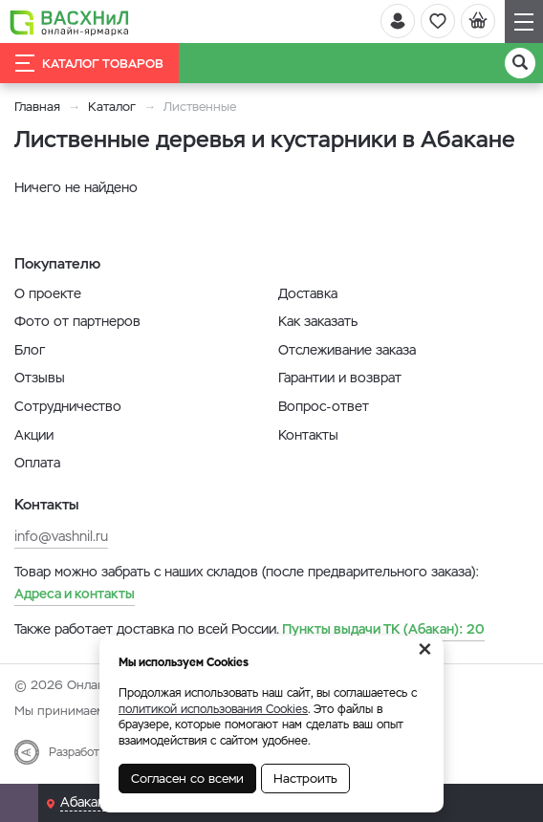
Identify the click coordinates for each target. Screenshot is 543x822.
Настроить (305, 778)
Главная (37, 106)
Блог (29, 349)
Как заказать (318, 321)
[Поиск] (520, 63)
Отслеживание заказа (347, 349)
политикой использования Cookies (213, 709)
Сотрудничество (67, 406)
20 (383, 629)
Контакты (308, 434)
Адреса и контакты (74, 593)
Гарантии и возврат (340, 377)
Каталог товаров (89, 63)
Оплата (37, 462)
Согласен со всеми (187, 778)
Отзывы (39, 377)
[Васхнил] (69, 22)
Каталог (112, 106)
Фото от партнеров (77, 321)
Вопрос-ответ (323, 406)
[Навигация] (524, 21)
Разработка (80, 752)
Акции (34, 434)
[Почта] (19, 803)
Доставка (307, 293)
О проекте (47, 293)
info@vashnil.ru (61, 536)
